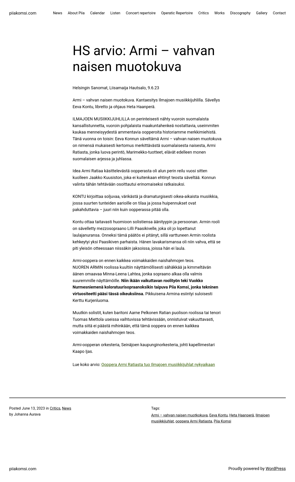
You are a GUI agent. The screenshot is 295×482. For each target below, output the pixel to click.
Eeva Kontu (218, 415)
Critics (55, 408)
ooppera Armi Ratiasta (193, 421)
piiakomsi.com (22, 13)
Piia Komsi (222, 421)
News (66, 408)
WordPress (276, 468)
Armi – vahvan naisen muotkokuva (179, 415)
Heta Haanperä (241, 415)
